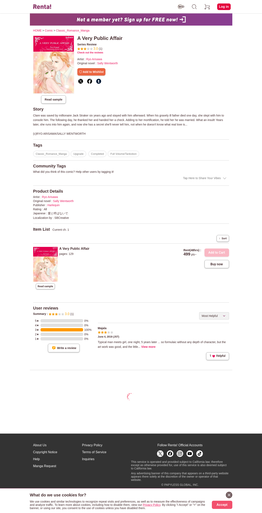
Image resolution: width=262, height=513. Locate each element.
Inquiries (88, 459)
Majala (102, 328)
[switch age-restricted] (181, 7)
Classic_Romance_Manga (51, 153)
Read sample (53, 99)
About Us (40, 445)
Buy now (216, 264)
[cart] (207, 6)
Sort (223, 238)
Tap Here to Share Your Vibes (202, 178)
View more (148, 346)
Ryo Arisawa (94, 59)
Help (36, 459)
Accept (222, 504)
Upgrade (78, 153)
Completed (97, 153)
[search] (194, 6)
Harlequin (53, 205)
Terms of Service (94, 452)
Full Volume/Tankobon (123, 153)
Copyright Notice (45, 452)
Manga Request (44, 466)
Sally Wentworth (107, 63)
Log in (224, 6)
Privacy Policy (92, 445)
